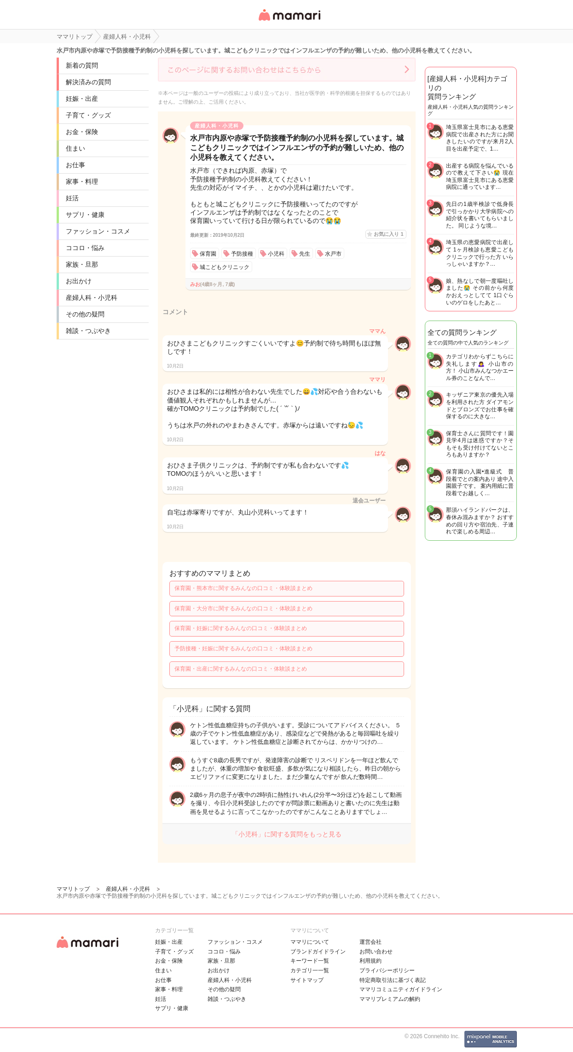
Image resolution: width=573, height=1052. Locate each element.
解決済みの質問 (88, 82)
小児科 (276, 254)
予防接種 (242, 254)
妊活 (72, 198)
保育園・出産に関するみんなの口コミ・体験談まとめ (240, 669)
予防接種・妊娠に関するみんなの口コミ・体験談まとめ (243, 648)
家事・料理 (82, 181)
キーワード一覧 (309, 961)
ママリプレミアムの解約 (389, 999)
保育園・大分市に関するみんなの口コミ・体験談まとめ (243, 608)
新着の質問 (82, 65)
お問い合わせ (376, 951)
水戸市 (333, 254)
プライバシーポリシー (387, 970)
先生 (304, 254)
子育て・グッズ (88, 115)
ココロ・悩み (85, 247)
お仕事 (75, 165)
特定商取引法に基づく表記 (392, 980)
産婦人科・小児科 (91, 297)
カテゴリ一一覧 (309, 970)
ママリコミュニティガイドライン (400, 989)
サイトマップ (307, 980)
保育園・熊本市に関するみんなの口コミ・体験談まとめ (243, 588)
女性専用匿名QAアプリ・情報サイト (289, 21)
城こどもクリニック (224, 267)
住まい (75, 148)
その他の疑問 (85, 314)
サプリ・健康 (85, 214)
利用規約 (370, 961)
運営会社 (370, 942)
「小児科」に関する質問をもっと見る (286, 834)
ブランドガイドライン (318, 951)
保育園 (208, 254)
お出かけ (79, 281)
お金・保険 (82, 131)
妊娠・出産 (82, 98)
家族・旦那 (82, 264)
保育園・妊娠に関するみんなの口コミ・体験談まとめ (240, 628)
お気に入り (388, 234)
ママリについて (309, 942)
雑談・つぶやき (88, 330)
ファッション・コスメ (98, 231)
